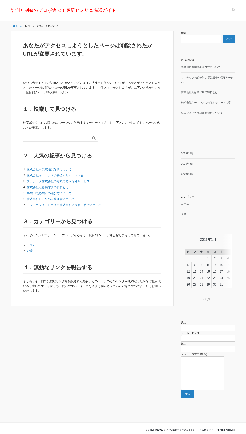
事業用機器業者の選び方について (49, 193)
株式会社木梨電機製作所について (49, 169)
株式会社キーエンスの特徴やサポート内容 (55, 175)
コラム (31, 245)
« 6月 (206, 290)
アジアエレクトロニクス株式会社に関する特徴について (64, 205)
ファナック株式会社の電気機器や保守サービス (58, 181)
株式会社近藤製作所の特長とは (48, 187)
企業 (30, 250)
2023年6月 (187, 153)
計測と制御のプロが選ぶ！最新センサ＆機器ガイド (63, 10)
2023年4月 (187, 174)
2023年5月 (187, 163)
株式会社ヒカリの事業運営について (51, 199)
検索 (183, 32)
